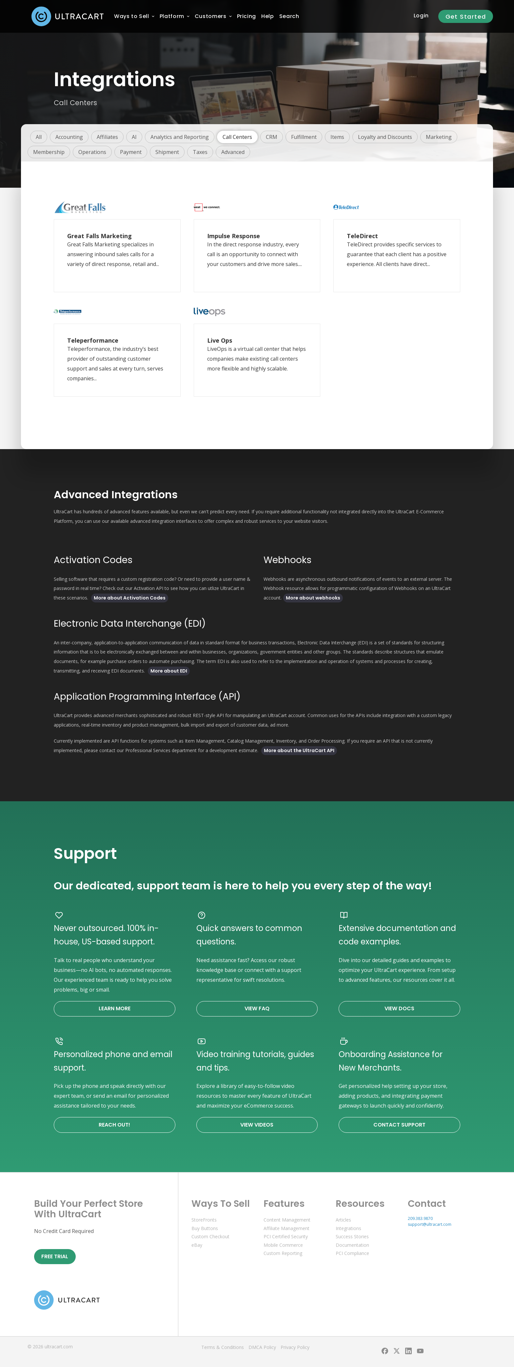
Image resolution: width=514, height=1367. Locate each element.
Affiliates (107, 137)
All (39, 137)
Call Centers (237, 137)
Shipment (167, 152)
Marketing (439, 137)
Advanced (233, 152)
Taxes (200, 152)
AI (134, 137)
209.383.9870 (420, 1218)
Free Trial (54, 1256)
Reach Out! (114, 1125)
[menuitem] (131, 16)
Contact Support (399, 1125)
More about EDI (168, 671)
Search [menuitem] (289, 16)
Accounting (69, 137)
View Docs (399, 1008)
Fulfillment (304, 137)
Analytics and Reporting (179, 137)
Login (421, 15)
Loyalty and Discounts (385, 137)
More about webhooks (313, 598)
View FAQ (257, 1008)
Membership (49, 152)
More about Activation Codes (130, 598)
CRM (271, 137)
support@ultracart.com (429, 1224)
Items (337, 137)
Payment (131, 152)
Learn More (114, 1008)
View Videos (256, 1125)
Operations (92, 152)
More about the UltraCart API (299, 750)
